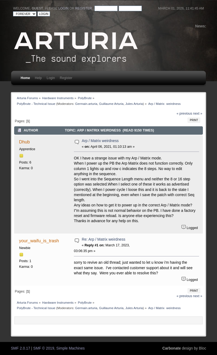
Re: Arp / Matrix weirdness (103, 239)
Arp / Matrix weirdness (100, 141)
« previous (184, 113)
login (63, 8)
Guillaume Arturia (111, 103)
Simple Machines (70, 348)
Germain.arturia (86, 103)
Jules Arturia (134, 103)
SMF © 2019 (43, 348)
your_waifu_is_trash (39, 240)
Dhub (24, 141)
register (83, 8)
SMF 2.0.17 (20, 348)
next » (197, 113)
